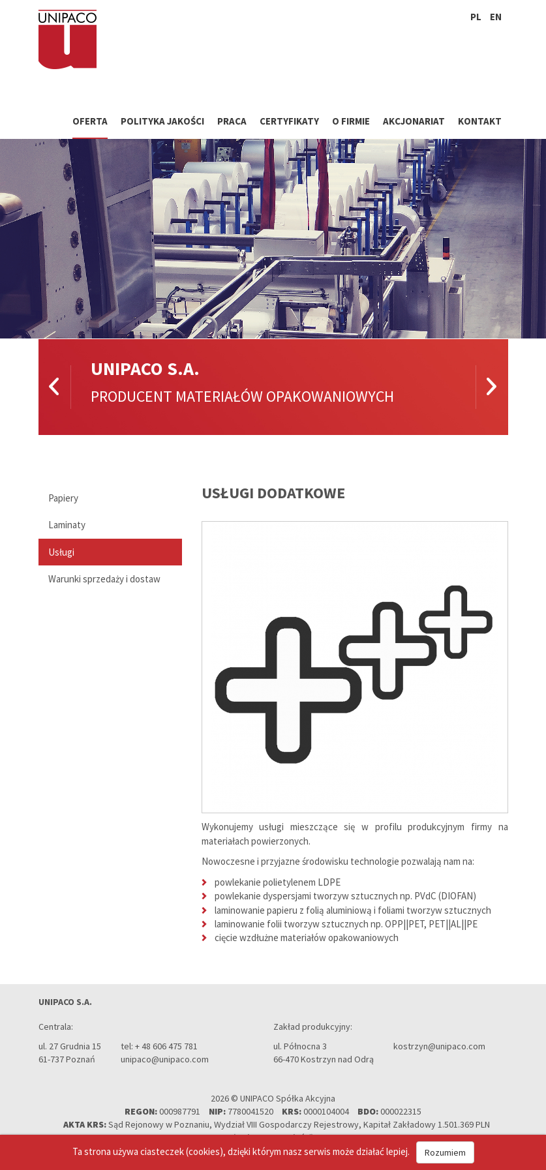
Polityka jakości (162, 121)
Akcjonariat (414, 121)
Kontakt (480, 121)
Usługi (61, 552)
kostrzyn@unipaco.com (439, 1046)
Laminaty (66, 524)
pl (475, 16)
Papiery (63, 498)
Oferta (90, 121)
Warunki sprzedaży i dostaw (104, 579)
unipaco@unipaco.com (165, 1059)
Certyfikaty (289, 121)
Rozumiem (445, 1152)
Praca (232, 121)
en (496, 16)
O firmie (351, 121)
